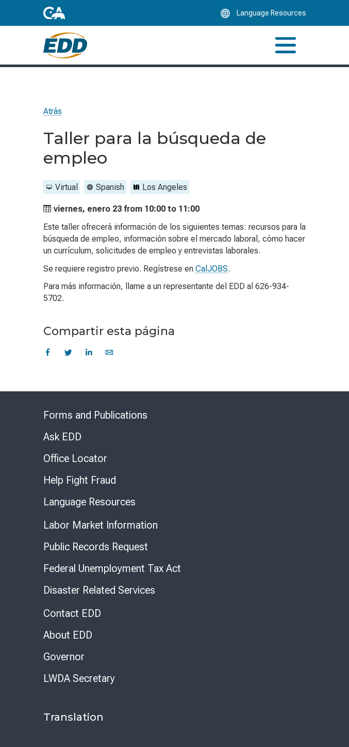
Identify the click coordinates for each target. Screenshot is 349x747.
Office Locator (75, 458)
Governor (64, 656)
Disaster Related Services (99, 590)
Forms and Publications (95, 415)
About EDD (67, 635)
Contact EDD (72, 613)
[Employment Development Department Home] (65, 45)
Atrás (52, 111)
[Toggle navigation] (285, 45)
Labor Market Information (100, 525)
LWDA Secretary (79, 678)
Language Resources (89, 502)
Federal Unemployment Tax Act (112, 568)
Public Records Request (95, 547)
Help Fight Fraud (79, 480)
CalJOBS (211, 269)
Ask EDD (62, 437)
